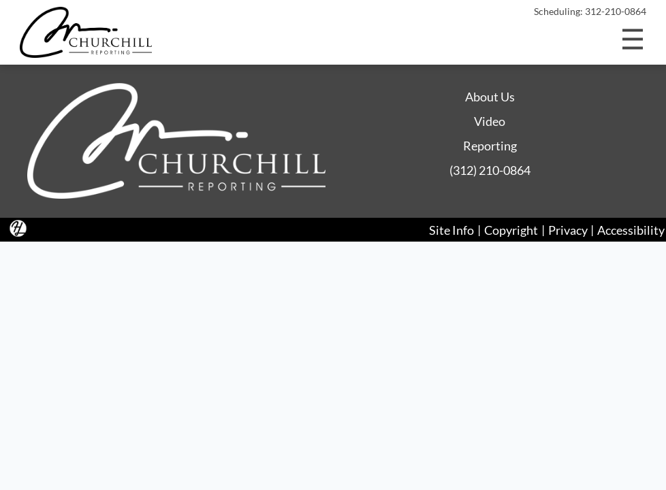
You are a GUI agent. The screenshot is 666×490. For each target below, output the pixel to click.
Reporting (490, 145)
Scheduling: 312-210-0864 (590, 11)
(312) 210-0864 (489, 170)
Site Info (451, 229)
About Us (490, 96)
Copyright (511, 229)
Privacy (568, 229)
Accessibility (631, 229)
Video (489, 121)
